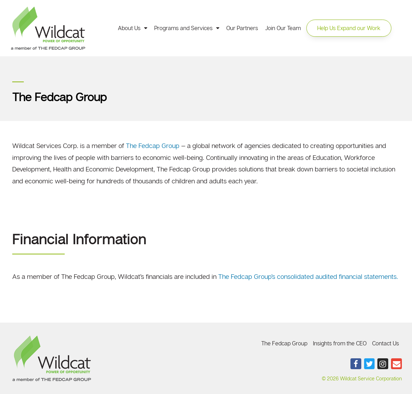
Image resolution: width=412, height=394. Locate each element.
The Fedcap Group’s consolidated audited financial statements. (308, 276)
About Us (132, 28)
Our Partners (242, 27)
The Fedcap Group (152, 145)
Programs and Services (186, 28)
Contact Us (385, 343)
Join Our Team (283, 27)
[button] (348, 28)
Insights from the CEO (340, 343)
